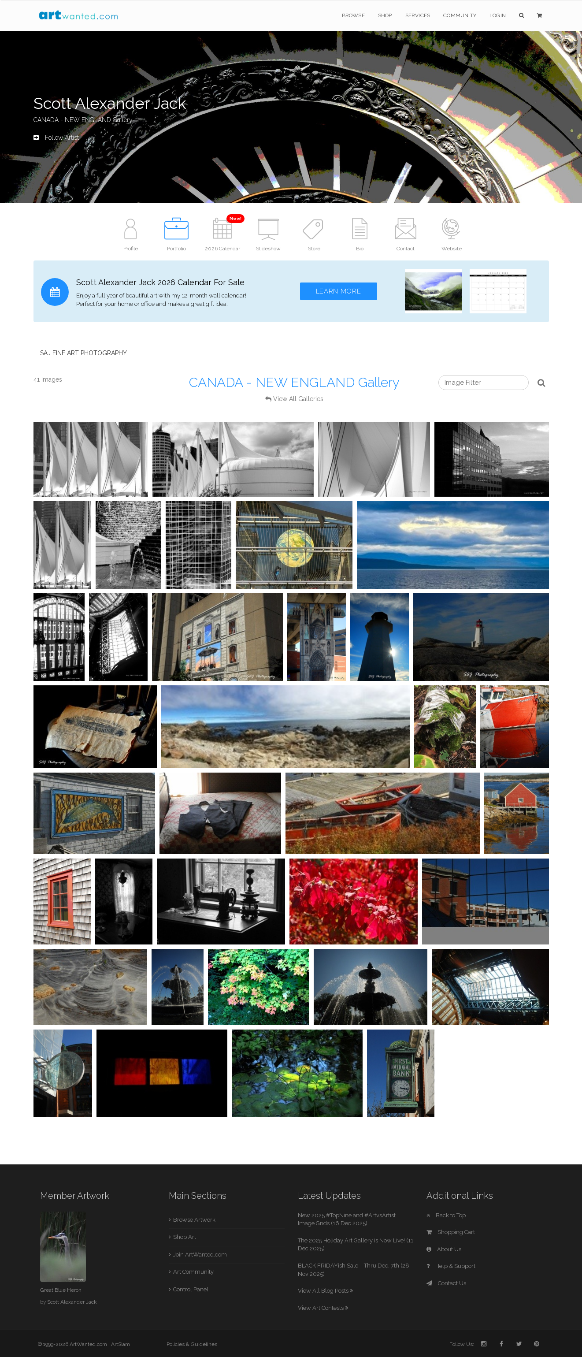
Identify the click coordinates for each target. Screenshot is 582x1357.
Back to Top (446, 1215)
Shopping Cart (450, 1232)
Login (497, 15)
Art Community (193, 1271)
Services (417, 15)
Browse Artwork (194, 1219)
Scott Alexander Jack (72, 1302)
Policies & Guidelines (192, 1344)
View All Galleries (298, 398)
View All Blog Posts (325, 1290)
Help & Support (450, 1266)
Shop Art (184, 1237)
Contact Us (446, 1283)
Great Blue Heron (61, 1290)
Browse (353, 15)
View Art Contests (323, 1308)
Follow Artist (56, 137)
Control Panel (190, 1289)
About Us (443, 1249)
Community (459, 15)
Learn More (338, 291)
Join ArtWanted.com (200, 1254)
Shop (385, 15)
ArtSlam (120, 1344)
